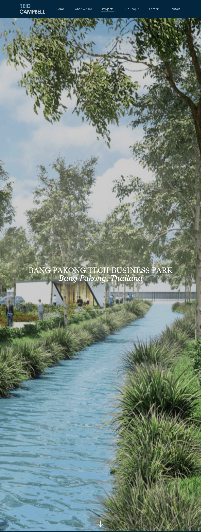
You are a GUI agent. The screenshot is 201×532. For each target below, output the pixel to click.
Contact (175, 9)
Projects (108, 9)
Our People (131, 9)
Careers (154, 9)
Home (60, 9)
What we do (83, 9)
